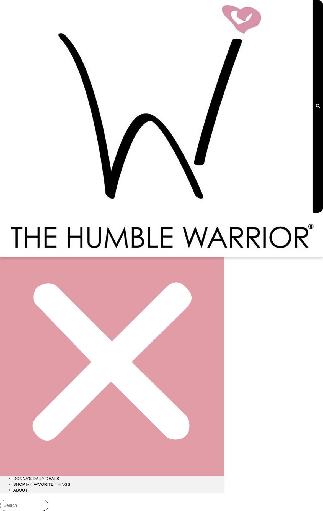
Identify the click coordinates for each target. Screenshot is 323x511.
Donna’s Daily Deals (36, 478)
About (20, 490)
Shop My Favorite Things (41, 484)
